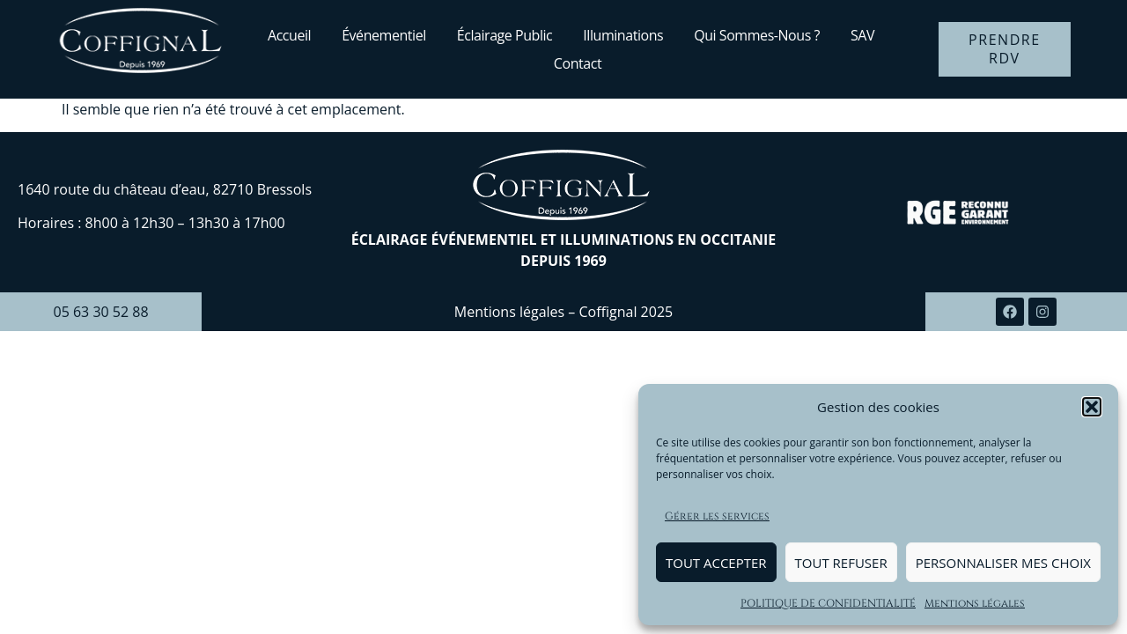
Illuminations (623, 35)
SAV (862, 35)
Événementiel (384, 35)
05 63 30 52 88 (100, 311)
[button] (1092, 407)
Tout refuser (841, 562)
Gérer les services (717, 516)
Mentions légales (974, 603)
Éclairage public (505, 35)
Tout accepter (716, 562)
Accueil (289, 35)
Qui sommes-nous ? (757, 35)
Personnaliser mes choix (1003, 562)
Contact (577, 63)
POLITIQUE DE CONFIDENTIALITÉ (828, 603)
